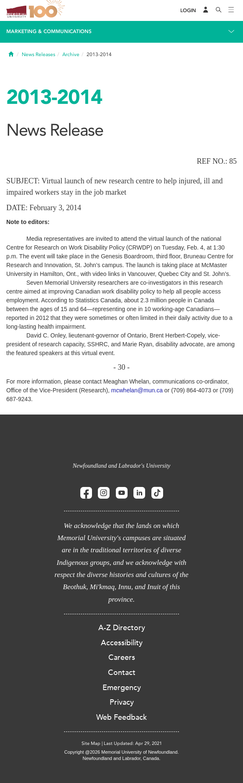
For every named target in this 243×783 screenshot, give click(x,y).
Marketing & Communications (49, 31)
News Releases (38, 54)
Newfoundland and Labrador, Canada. (122, 758)
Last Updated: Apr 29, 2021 (133, 743)
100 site (48, 10)
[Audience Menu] (205, 10)
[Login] (188, 11)
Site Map (91, 743)
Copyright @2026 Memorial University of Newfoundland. (121, 752)
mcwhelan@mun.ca (137, 390)
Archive (70, 54)
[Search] (218, 10)
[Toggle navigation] (231, 10)
